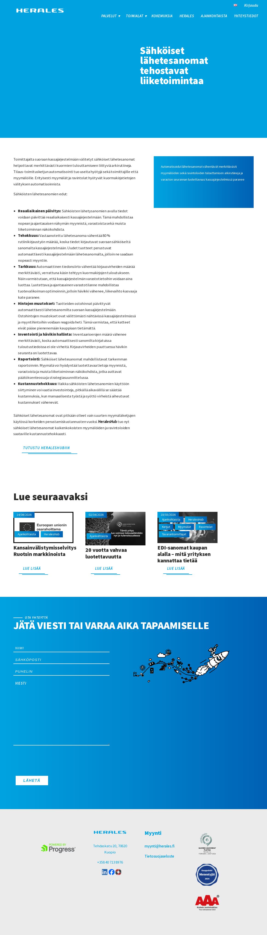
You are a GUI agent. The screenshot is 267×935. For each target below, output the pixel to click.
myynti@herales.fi (159, 846)
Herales (187, 16)
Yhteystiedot (246, 16)
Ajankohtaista (214, 16)
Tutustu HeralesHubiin (46, 447)
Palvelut (109, 16)
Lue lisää (32, 568)
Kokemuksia (162, 16)
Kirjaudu (251, 5)
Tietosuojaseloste (159, 856)
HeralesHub (107, 421)
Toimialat (134, 16)
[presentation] (48, 759)
